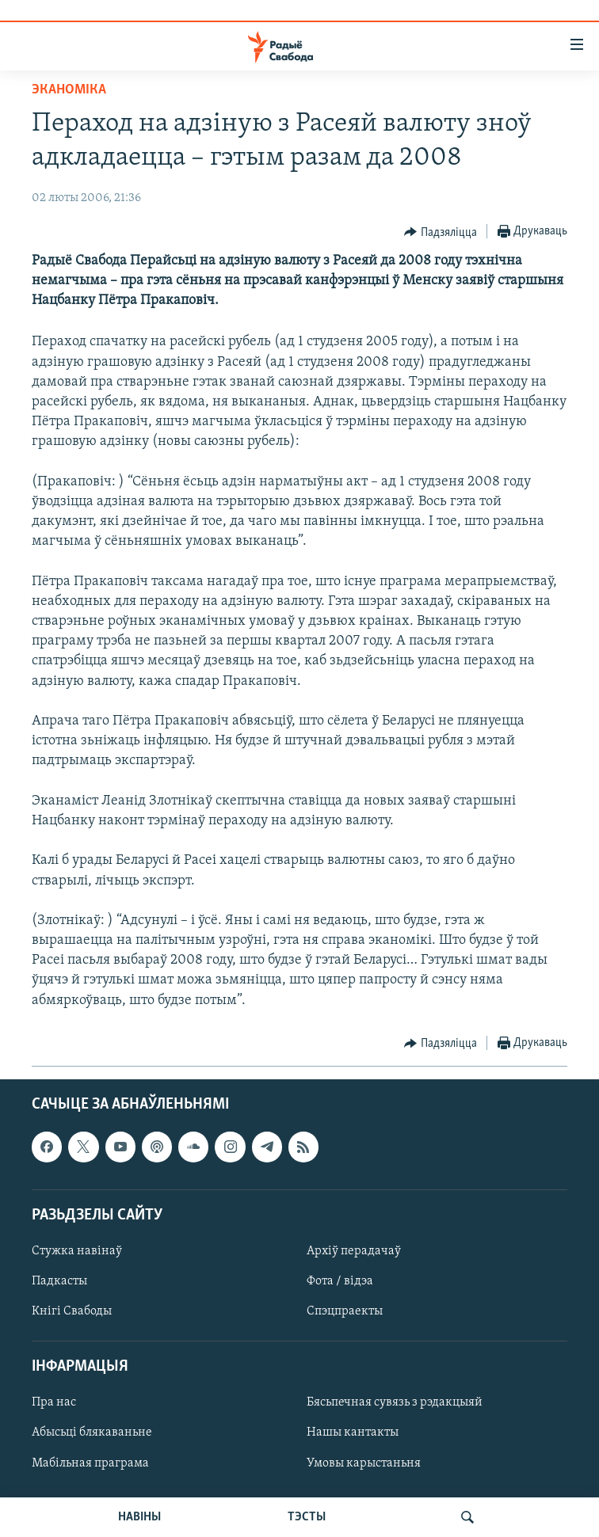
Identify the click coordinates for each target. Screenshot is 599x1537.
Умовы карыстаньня (364, 1462)
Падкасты (59, 1281)
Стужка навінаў (77, 1251)
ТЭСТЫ (307, 1517)
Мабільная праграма (90, 1462)
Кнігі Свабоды (72, 1311)
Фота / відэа (340, 1281)
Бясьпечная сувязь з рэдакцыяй (395, 1402)
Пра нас (54, 1402)
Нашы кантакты (353, 1432)
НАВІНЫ (139, 1517)
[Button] (440, 232)
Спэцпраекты (345, 1311)
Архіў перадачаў (354, 1251)
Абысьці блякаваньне (92, 1432)
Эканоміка (69, 89)
